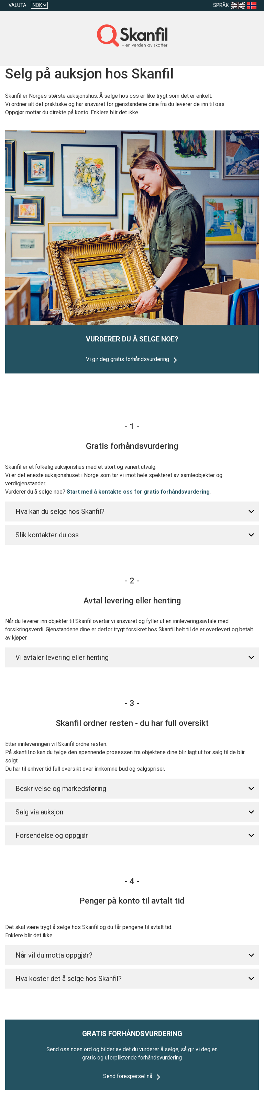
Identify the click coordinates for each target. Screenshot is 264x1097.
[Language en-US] (239, 5)
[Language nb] (253, 5)
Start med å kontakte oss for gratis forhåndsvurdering (138, 491)
